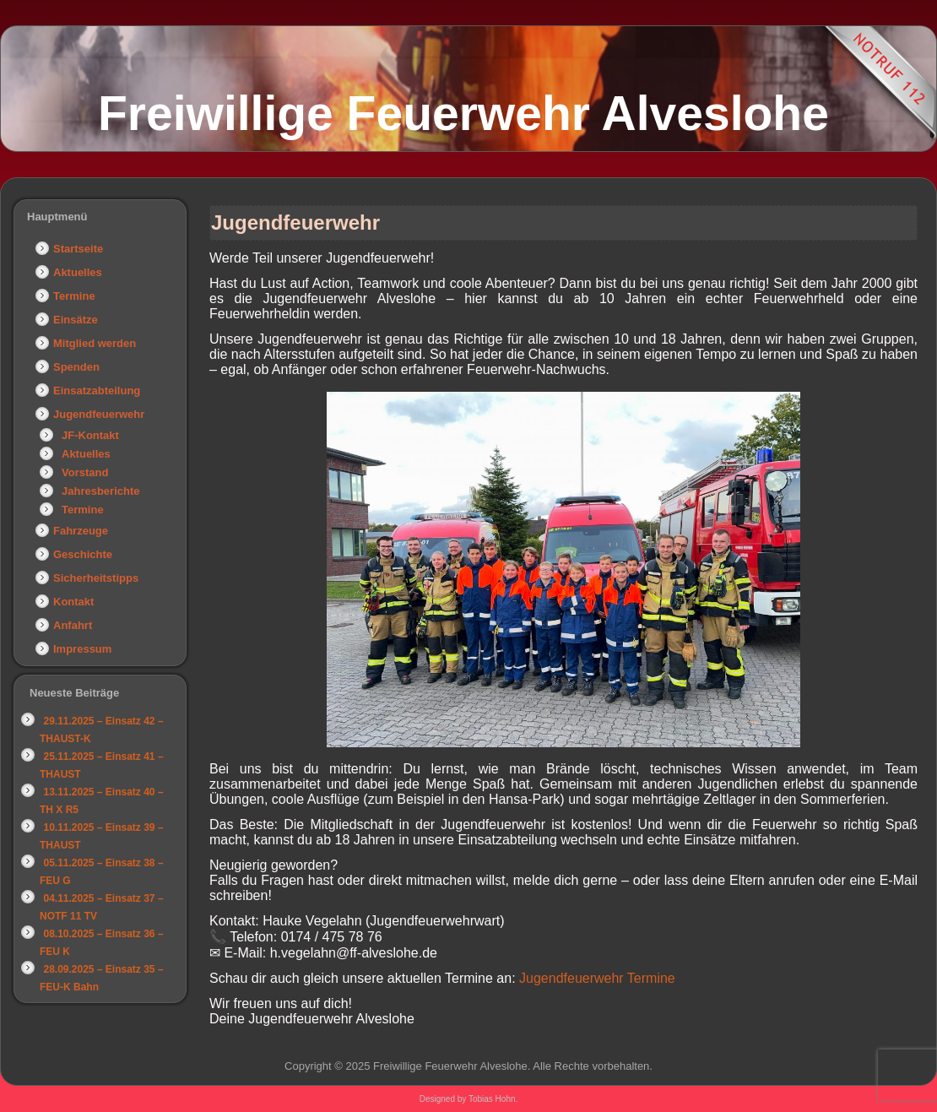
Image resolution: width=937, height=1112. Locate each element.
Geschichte (82, 554)
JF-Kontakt (90, 435)
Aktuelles (77, 272)
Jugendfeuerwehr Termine (597, 978)
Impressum (82, 649)
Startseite (78, 248)
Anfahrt (72, 625)
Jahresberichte (101, 491)
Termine (74, 296)
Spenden (76, 367)
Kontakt (73, 601)
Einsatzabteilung (96, 390)
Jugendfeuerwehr (98, 414)
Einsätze (75, 319)
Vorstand (85, 472)
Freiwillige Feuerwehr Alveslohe (463, 113)
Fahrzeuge (80, 530)
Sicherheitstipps (95, 578)
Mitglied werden (94, 343)
